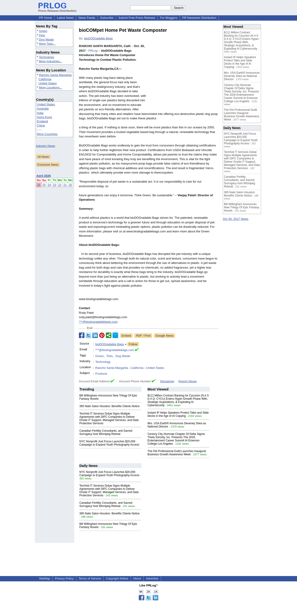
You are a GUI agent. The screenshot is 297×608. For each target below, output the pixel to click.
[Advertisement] (183, 78)
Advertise (152, 578)
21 (65, 185)
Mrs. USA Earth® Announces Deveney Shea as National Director (242, 76)
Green (43, 31)
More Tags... (47, 43)
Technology (46, 57)
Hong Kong (44, 117)
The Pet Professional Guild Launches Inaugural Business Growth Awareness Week (177, 453)
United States (48, 83)
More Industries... (50, 61)
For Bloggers (168, 17)
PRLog (92, 50)
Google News (164, 335)
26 (38, 185)
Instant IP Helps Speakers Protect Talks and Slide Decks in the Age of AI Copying (178, 414)
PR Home (45, 17)
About (137, 578)
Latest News (65, 17)
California (45, 79)
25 (43, 185)
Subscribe (106, 17)
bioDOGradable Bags (98, 38)
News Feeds (86, 17)
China (41, 125)
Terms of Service (90, 578)
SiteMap (44, 578)
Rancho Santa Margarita (55, 75)
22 (59, 185)
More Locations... (50, 87)
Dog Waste (46, 39)
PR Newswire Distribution (199, 17)
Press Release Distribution (57, 9)
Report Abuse (187, 381)
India (40, 113)
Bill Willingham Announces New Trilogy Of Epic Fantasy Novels (241, 207)
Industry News (45, 146)
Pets (42, 35)
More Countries (47, 134)
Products (101, 373)
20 (70, 185)
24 (49, 185)
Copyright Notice (117, 578)
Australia (43, 108)
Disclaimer (167, 381)
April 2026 (43, 175)
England (42, 121)
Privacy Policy (64, 578)
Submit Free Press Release (136, 17)
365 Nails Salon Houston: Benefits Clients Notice (109, 406)
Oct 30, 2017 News (236, 219)
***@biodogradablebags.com (98, 321)
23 (54, 185)
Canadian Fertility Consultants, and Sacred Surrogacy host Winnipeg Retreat (105, 432)
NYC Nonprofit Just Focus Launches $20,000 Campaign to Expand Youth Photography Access (109, 443)
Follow (133, 344)
